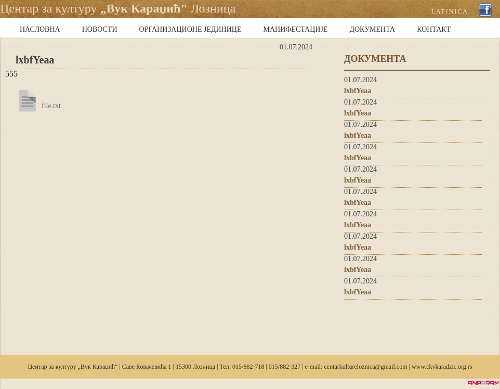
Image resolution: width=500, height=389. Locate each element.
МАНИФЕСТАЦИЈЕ (296, 29)
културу (66, 366)
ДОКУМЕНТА (372, 29)
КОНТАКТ (434, 29)
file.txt (51, 106)
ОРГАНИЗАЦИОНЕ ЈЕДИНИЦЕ (190, 29)
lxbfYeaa (357, 91)
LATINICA (449, 11)
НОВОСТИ (99, 29)
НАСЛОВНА (40, 29)
